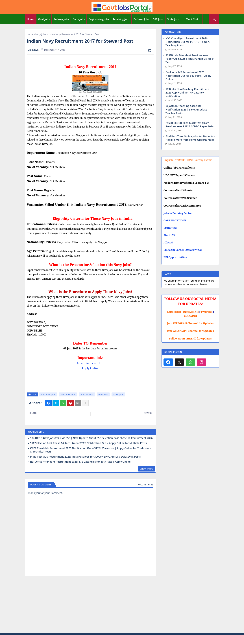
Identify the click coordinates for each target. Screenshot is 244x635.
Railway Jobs (61, 19)
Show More (146, 468)
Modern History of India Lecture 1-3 (186, 182)
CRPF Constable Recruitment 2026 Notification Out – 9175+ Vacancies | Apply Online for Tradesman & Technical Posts (90, 450)
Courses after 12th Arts (178, 190)
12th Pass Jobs (68, 394)
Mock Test (192, 19)
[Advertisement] (122, 605)
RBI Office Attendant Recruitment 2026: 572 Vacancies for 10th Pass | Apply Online (80, 461)
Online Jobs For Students (179, 167)
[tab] (30, 19)
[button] (214, 19)
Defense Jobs (141, 19)
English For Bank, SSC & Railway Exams (188, 160)
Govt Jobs (44, 19)
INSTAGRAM (191, 312)
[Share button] (85, 403)
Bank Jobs (79, 19)
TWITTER (206, 312)
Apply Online (90, 368)
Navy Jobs (40, 34)
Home (30, 19)
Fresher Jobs (86, 394)
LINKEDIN (190, 315)
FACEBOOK (174, 312)
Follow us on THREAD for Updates (190, 338)
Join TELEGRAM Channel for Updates (190, 323)
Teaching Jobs (121, 19)
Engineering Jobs (99, 19)
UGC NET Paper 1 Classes (179, 175)
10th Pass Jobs (48, 394)
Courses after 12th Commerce (182, 205)
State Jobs (173, 19)
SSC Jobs (158, 19)
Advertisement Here (90, 363)
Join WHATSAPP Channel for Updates (190, 331)
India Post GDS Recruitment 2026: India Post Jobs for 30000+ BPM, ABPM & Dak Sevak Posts (85, 456)
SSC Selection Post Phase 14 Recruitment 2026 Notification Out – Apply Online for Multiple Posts (88, 443)
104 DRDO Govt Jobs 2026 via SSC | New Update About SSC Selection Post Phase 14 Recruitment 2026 (91, 438)
